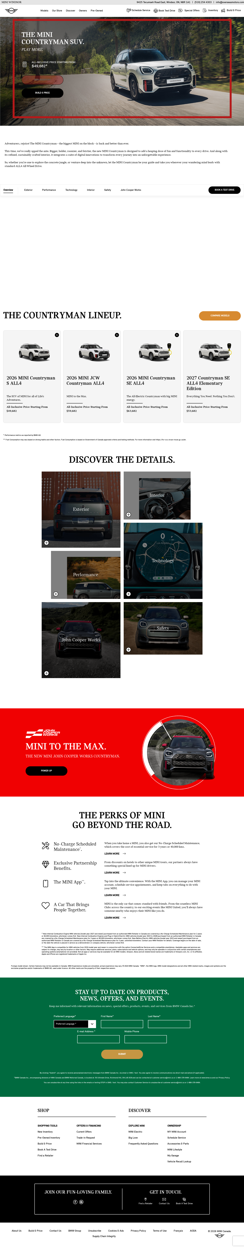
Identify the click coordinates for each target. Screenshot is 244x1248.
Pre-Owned (97, 10)
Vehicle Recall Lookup (179, 1161)
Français (178, 1231)
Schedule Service (138, 10)
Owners (83, 10)
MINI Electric (135, 1132)
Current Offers (84, 1132)
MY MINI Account (176, 1132)
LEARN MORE (115, 854)
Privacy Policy (138, 1231)
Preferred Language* (65, 1016)
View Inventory (42, 78)
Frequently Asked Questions (143, 1144)
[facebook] (75, 1202)
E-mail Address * (86, 1031)
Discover (70, 10)
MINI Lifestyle (174, 1150)
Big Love (133, 1138)
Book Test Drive (164, 11)
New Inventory (45, 1132)
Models (44, 10)
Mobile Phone (131, 1031)
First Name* (107, 1016)
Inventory (210, 10)
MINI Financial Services (89, 1144)
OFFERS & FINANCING (89, 1126)
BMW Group (74, 1231)
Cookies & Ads (116, 1231)
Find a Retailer (45, 1155)
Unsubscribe (94, 1231)
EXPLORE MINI (137, 1126)
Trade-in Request (86, 1138)
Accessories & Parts (178, 1144)
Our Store (57, 10)
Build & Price (231, 10)
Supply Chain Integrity (104, 1236)
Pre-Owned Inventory (49, 1138)
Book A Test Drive (47, 1150)
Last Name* (154, 1016)
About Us (16, 1231)
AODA (193, 1231)
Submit (122, 1054)
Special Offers (188, 10)
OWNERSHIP (174, 1126)
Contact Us (55, 1231)
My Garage (173, 1155)
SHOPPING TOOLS (47, 1126)
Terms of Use (160, 1231)
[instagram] (81, 1202)
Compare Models (220, 316)
